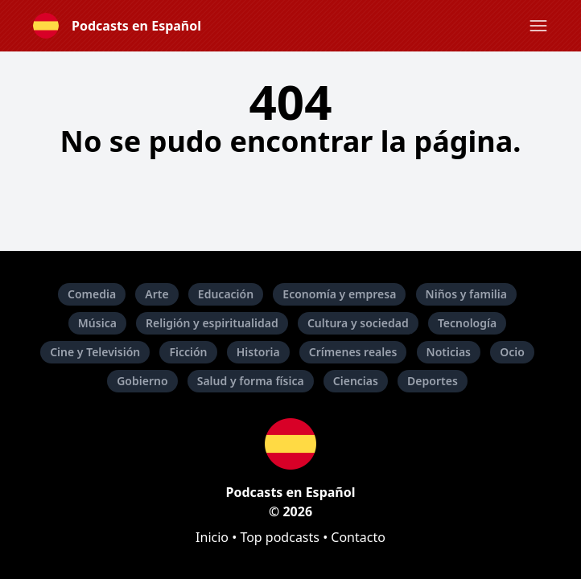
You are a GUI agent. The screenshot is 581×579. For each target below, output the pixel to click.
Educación (225, 294)
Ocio (512, 351)
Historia (258, 351)
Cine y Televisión (95, 351)
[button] (538, 25)
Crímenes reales (353, 351)
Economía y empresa (339, 294)
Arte (156, 294)
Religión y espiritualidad (212, 323)
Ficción (188, 351)
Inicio (212, 537)
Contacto (358, 537)
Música (97, 323)
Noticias (448, 351)
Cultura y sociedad (358, 323)
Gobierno (142, 380)
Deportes (432, 380)
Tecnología (467, 323)
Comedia (92, 294)
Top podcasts (279, 537)
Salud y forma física (250, 380)
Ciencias (355, 380)
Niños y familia (466, 294)
